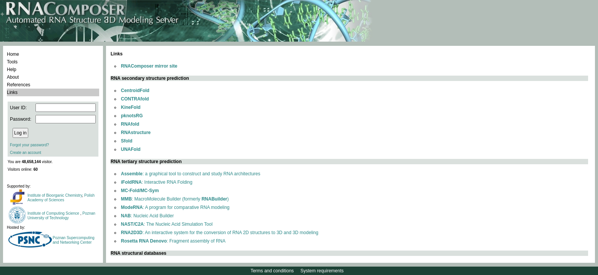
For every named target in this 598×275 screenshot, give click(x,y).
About (13, 77)
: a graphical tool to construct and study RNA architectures (190, 173)
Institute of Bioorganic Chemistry (54, 195)
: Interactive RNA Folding (156, 182)
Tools (12, 62)
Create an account (25, 152)
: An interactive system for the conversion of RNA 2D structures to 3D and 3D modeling (219, 232)
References (18, 84)
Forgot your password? (29, 145)
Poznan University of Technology (61, 215)
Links (12, 92)
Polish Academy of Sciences (61, 197)
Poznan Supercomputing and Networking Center (74, 240)
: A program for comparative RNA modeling (175, 207)
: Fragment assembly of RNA (173, 241)
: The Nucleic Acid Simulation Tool (166, 224)
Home (13, 54)
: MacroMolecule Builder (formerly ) (175, 199)
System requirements (322, 270)
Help (11, 69)
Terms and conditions (272, 270)
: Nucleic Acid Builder (147, 215)
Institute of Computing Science (53, 213)
